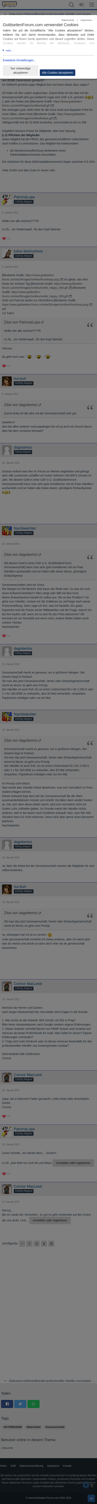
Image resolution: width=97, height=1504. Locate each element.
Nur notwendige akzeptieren (20, 70)
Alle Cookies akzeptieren (57, 72)
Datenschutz (68, 20)
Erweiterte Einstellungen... (19, 60)
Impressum (86, 20)
